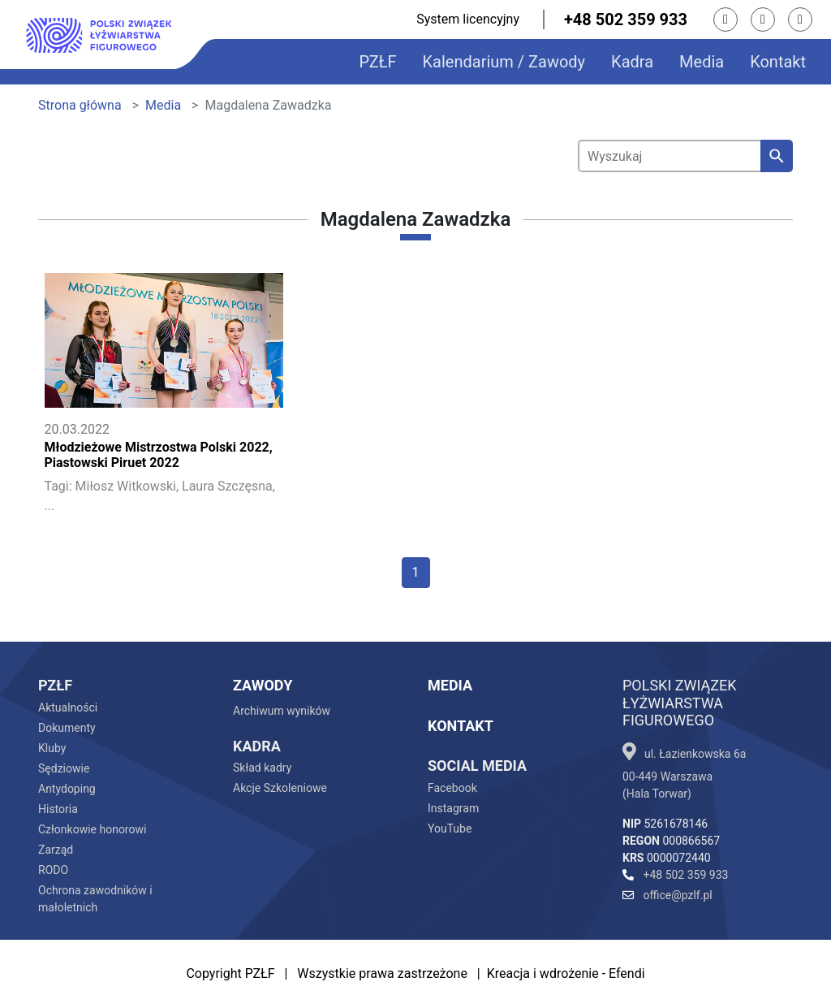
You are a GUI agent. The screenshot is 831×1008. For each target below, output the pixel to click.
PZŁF (377, 61)
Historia (58, 809)
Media (701, 61)
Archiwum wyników (281, 710)
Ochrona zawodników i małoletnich (95, 899)
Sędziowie (63, 768)
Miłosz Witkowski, (127, 486)
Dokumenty (67, 727)
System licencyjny (467, 19)
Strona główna (80, 105)
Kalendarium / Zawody (504, 61)
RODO (53, 869)
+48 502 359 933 (625, 19)
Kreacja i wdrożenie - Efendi (566, 973)
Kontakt (778, 61)
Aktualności (67, 707)
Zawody (262, 685)
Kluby (52, 748)
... (50, 505)
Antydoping (67, 788)
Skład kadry (262, 767)
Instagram (453, 808)
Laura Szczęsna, (228, 486)
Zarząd (55, 849)
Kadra (632, 61)
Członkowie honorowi (92, 829)
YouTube (449, 828)
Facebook (452, 787)
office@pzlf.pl (667, 895)
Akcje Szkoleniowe (280, 787)
